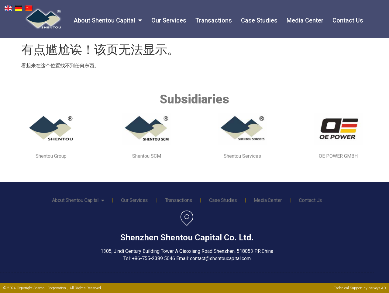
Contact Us (347, 16)
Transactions (213, 16)
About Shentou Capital (108, 16)
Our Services (168, 16)
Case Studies (259, 16)
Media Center (305, 16)
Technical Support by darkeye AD (360, 288)
